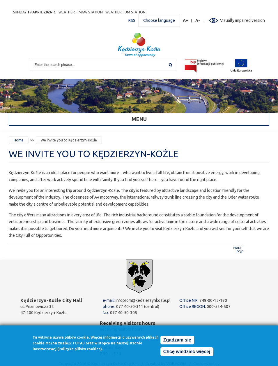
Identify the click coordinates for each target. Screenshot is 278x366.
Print (238, 248)
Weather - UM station (125, 12)
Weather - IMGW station (81, 12)
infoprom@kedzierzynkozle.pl (143, 300)
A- (197, 20)
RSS (131, 20)
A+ (186, 20)
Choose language (159, 20)
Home (19, 140)
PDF (240, 252)
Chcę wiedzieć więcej (186, 353)
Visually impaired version (242, 20)
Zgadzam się (177, 341)
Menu (139, 119)
